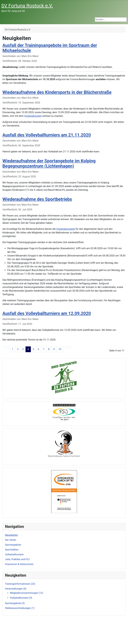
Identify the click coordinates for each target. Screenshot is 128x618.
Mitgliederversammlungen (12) (26, 592)
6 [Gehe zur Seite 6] (38, 349)
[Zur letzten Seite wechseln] (69, 347)
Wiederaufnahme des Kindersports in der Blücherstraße (56, 92)
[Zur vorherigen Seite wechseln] (8, 347)
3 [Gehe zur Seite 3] (23, 349)
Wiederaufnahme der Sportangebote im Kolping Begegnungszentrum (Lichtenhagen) (49, 163)
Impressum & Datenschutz (19, 564)
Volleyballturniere (14, 554)
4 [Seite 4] (28, 349)
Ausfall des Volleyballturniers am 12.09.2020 (46, 313)
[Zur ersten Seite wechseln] (4, 347)
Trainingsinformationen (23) (20, 583)
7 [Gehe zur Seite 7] (43, 349)
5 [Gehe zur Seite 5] (33, 349)
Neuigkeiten (11, 535)
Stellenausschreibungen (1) (19, 608)
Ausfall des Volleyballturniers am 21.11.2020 (46, 135)
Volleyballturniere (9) (21, 597)
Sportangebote (13, 544)
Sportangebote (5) (15, 603)
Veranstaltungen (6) (15, 588)
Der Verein (10, 539)
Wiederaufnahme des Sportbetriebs (37, 199)
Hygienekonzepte (65, 229)
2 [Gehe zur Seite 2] (18, 349)
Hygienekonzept (33, 116)
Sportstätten (12, 549)
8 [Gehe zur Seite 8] (48, 349)
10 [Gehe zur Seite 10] (59, 349)
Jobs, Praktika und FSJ (17, 559)
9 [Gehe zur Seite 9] (54, 349)
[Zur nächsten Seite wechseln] (65, 347)
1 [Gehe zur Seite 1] (12, 349)
